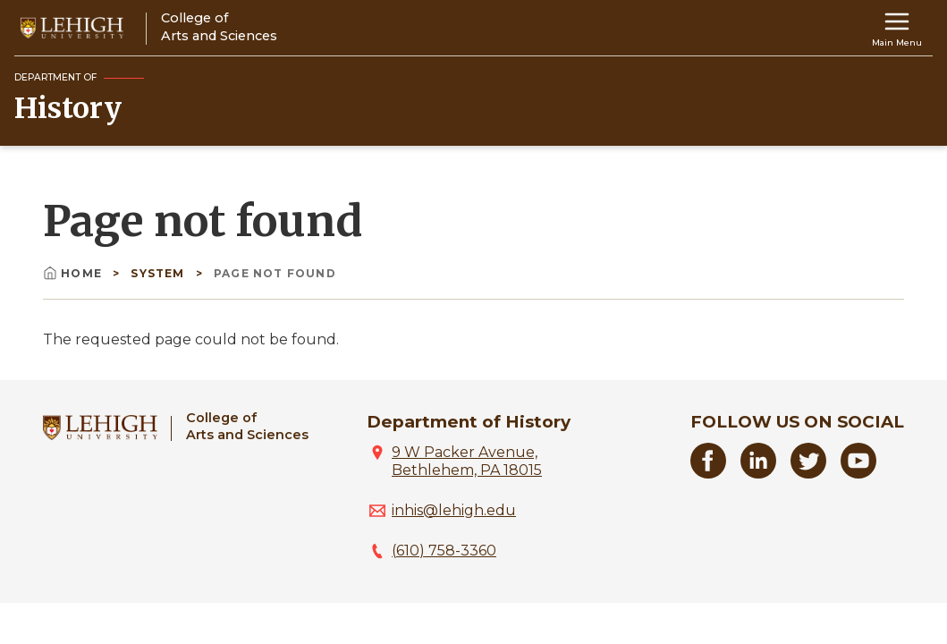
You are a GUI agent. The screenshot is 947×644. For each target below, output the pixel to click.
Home (74, 273)
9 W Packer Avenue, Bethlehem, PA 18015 (467, 461)
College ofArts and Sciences (247, 426)
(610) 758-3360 (444, 550)
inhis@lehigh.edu (454, 510)
